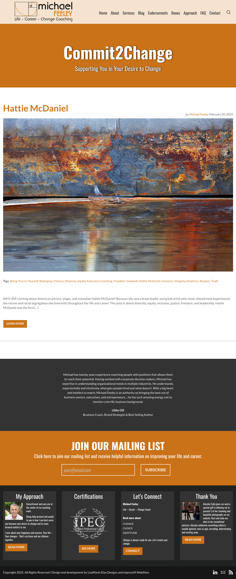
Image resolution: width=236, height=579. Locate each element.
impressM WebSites (136, 572)
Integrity (179, 281)
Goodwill (132, 281)
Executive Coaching (99, 281)
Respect (204, 281)
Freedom (119, 281)
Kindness (192, 281)
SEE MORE (89, 548)
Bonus (175, 13)
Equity (82, 281)
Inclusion (167, 281)
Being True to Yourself (24, 281)
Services (129, 13)
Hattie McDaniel (149, 281)
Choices (58, 281)
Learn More (15, 323)
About (115, 13)
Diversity (70, 281)
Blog (141, 13)
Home (103, 13)
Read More (16, 547)
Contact (214, 13)
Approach (190, 13)
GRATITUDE (130, 532)
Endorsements (158, 13)
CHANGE (128, 523)
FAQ (203, 13)
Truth (214, 281)
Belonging (45, 281)
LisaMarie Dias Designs (103, 572)
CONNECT (133, 551)
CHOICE (128, 528)
